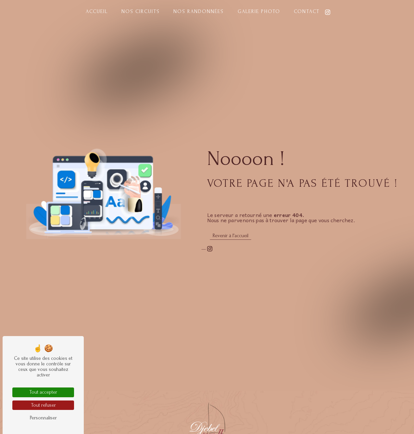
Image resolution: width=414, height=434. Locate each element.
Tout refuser (43, 405)
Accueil (97, 11)
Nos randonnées (198, 11)
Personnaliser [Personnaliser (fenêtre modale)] (43, 418)
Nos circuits (140, 11)
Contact (307, 11)
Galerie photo (259, 11)
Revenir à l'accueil (230, 235)
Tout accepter (43, 392)
